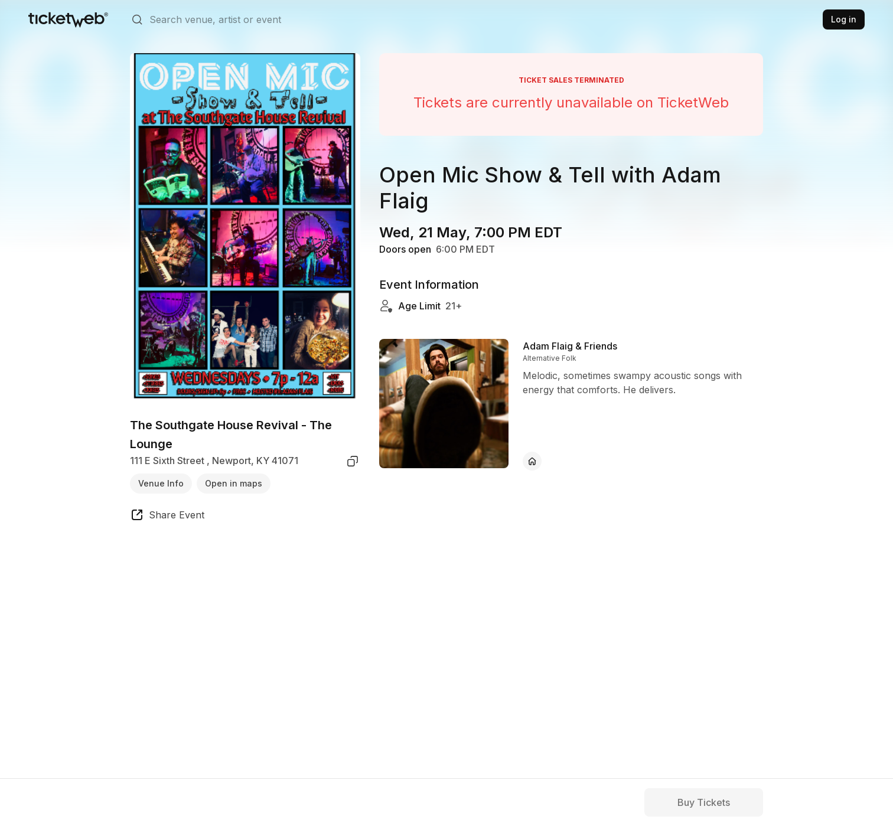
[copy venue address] (352, 461)
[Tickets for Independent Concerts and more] (68, 19)
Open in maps (233, 483)
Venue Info (161, 483)
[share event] (167, 516)
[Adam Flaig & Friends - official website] (532, 461)
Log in (843, 19)
